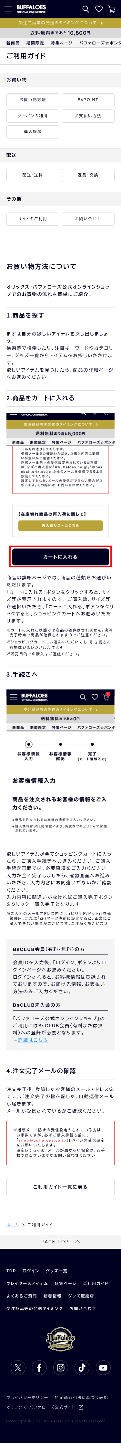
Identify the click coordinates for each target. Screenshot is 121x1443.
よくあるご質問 (21, 1296)
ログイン (31, 1271)
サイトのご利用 (32, 219)
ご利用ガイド (96, 1283)
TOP (11, 1271)
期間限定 (35, 43)
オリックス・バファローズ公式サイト (41, 1407)
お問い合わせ (88, 219)
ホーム (12, 1225)
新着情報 (53, 1296)
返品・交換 (88, 175)
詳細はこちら (33, 1040)
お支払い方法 (88, 116)
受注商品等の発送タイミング (34, 1308)
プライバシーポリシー (27, 1397)
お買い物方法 (32, 100)
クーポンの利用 (33, 116)
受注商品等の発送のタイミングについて (58, 23)
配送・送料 (33, 175)
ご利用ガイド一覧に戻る (60, 1187)
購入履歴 (33, 131)
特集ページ (62, 43)
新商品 (13, 43)
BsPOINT (88, 100)
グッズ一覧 (56, 1271)
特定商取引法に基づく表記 (81, 1397)
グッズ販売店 (81, 1296)
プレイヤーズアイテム (27, 1283)
